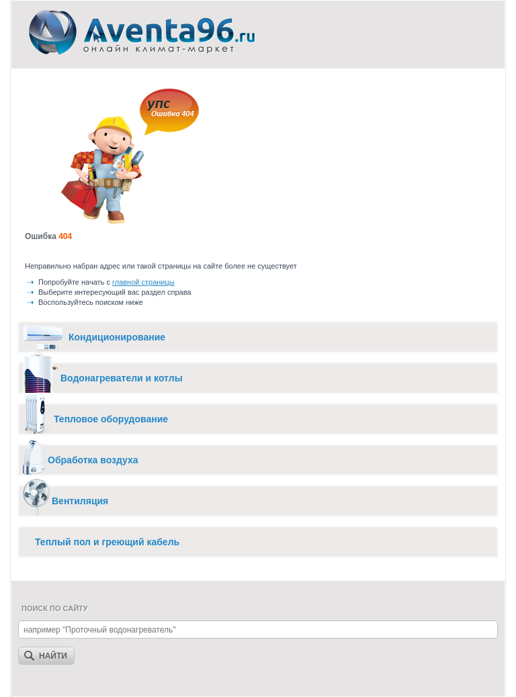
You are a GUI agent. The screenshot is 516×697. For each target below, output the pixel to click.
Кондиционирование (117, 337)
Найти (53, 656)
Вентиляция (80, 501)
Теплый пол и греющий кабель (107, 542)
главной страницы (143, 282)
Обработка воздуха (93, 460)
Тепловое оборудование (111, 419)
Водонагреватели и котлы (121, 378)
